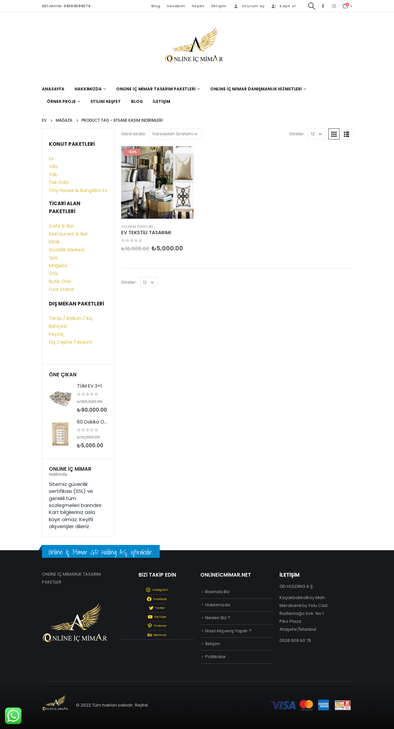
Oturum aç (248, 6)
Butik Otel (60, 281)
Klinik (54, 241)
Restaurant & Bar (68, 234)
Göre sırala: (133, 134)
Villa (53, 166)
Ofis (53, 273)
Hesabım (176, 6)
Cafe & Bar (61, 226)
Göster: (297, 134)
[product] (157, 182)
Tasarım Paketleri (137, 226)
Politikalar (215, 656)
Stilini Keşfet (105, 101)
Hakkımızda (217, 605)
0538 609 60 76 (295, 640)
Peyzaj (56, 334)
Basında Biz (217, 591)
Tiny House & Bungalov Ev (78, 190)
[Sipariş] (175, 134)
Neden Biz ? (217, 618)
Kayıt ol (283, 6)
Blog (155, 6)
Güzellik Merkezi (66, 249)
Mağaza (58, 265)
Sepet (198, 6)
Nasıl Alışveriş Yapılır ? (228, 631)
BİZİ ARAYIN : (66, 6)
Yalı (53, 174)
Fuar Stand (61, 289)
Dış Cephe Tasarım (70, 342)
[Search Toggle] (312, 6)
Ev (51, 158)
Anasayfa (53, 89)
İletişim (218, 6)
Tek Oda (58, 182)
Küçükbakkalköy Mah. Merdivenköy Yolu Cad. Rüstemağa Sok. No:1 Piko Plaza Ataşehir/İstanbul (303, 613)
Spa (53, 257)
